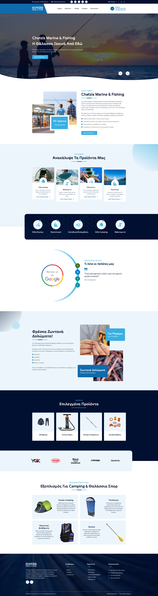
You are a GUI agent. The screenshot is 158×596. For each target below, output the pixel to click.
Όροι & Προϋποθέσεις (125, 594)
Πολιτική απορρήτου (111, 594)
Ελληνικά (112, 2)
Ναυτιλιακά (115, 190)
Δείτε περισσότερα (43, 197)
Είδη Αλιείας (91, 187)
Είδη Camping (43, 187)
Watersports (67, 190)
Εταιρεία (84, 8)
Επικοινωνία (94, 8)
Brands (77, 8)
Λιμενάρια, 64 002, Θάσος (40, 2)
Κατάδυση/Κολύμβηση (94, 574)
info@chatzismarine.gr (58, 2)
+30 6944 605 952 (120, 8)
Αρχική (59, 8)
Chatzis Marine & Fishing (37, 593)
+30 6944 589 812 (120, 10)
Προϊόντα (68, 8)
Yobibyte (54, 593)
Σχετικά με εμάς (40, 57)
